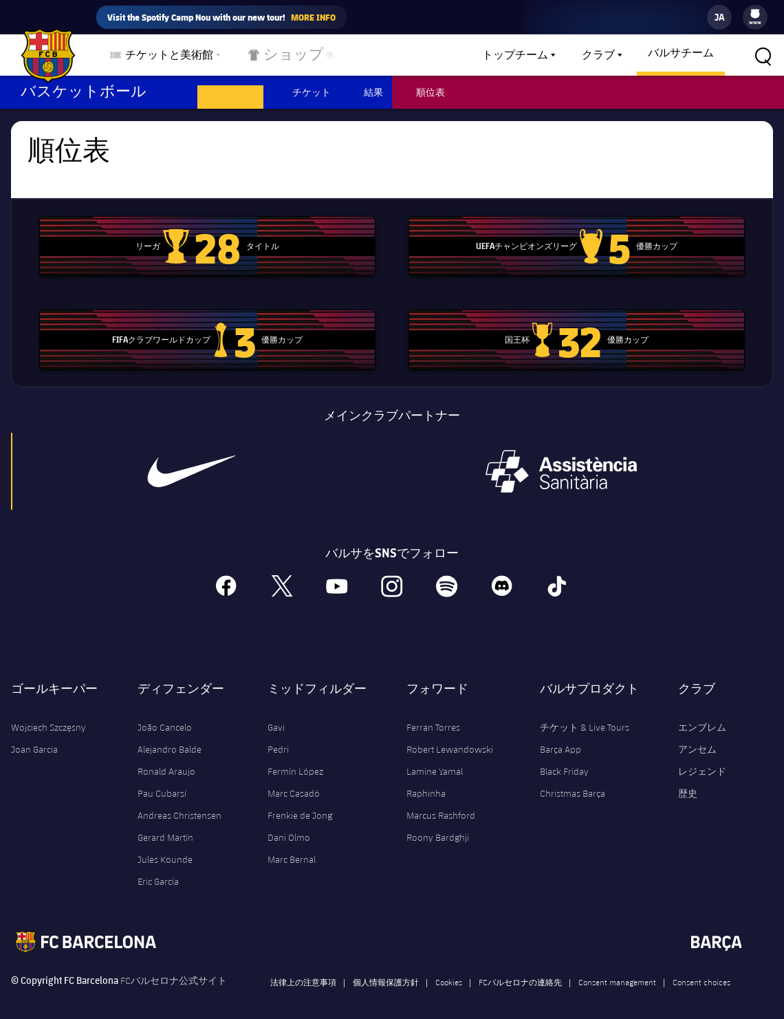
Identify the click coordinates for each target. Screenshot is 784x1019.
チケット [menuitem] (311, 92)
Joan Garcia (34, 736)
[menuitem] (755, 14)
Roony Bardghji (437, 824)
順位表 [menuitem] (430, 92)
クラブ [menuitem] (598, 55)
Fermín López (295, 758)
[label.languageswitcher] (719, 17)
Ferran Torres (433, 714)
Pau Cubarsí (162, 780)
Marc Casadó (294, 780)
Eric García (158, 869)
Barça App (560, 736)
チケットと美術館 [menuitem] (169, 55)
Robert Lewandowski (449, 736)
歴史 (687, 780)
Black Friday (564, 758)
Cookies (448, 969)
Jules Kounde (165, 846)
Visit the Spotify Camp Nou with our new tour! (221, 17)
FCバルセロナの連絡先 (520, 969)
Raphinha (426, 780)
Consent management (617, 969)
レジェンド (702, 758)
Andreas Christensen (179, 802)
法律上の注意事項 (303, 969)
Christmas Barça (572, 780)
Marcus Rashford (440, 802)
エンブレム (702, 714)
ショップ (278, 58)
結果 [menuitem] (373, 92)
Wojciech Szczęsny (48, 714)
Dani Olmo (289, 824)
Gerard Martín (165, 824)
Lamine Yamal (434, 758)
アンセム (697, 736)
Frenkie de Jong (300, 802)
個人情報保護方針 (386, 969)
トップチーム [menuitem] (515, 55)
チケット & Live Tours (584, 714)
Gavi (276, 714)
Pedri (278, 736)
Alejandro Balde (170, 736)
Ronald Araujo (166, 758)
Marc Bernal (292, 846)
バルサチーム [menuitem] (681, 52)
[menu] (755, 17)
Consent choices (701, 969)
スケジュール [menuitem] (230, 92)
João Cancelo (165, 714)
